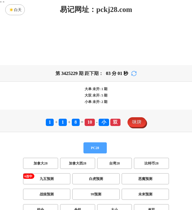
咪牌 (137, 122)
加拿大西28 (77, 163)
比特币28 (151, 163)
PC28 (95, 148)
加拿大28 (41, 163)
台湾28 (114, 163)
